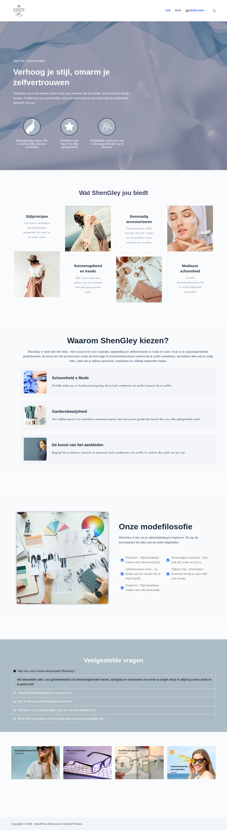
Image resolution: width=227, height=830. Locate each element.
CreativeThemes (72, 823)
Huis (168, 10)
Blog (178, 10)
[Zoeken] (214, 10)
